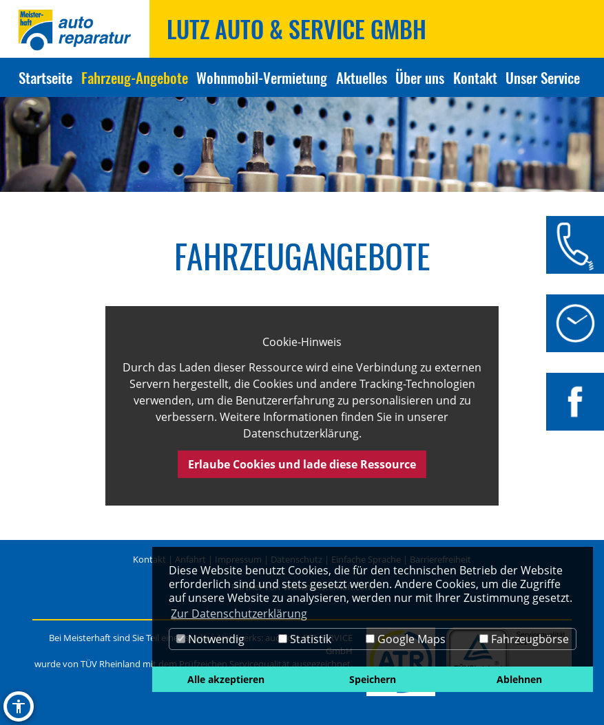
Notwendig (210, 639)
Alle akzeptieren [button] (225, 679)
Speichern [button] (372, 679)
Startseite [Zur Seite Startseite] (45, 77)
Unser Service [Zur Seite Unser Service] (543, 77)
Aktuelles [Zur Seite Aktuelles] (361, 77)
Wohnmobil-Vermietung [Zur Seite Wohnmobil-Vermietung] (261, 77)
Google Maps (406, 639)
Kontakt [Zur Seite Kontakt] (475, 77)
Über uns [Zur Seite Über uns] (419, 77)
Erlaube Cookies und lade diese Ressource (302, 464)
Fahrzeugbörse (524, 639)
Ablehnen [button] (519, 679)
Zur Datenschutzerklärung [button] (239, 613)
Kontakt (149, 559)
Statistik (304, 639)
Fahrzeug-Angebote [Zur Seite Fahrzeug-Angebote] (134, 77)
